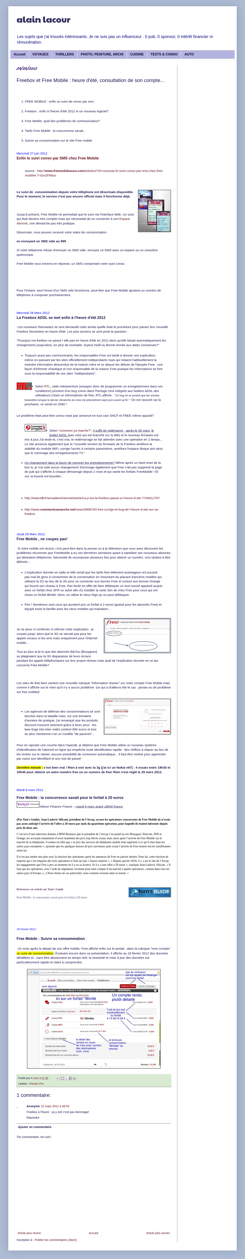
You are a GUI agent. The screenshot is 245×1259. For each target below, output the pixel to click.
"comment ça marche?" (75, 430)
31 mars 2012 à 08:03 (55, 1106)
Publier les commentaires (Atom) (56, 1240)
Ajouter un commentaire (34, 1127)
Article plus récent (29, 1233)
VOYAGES (40, 54)
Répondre (33, 1117)
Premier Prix (36, 1083)
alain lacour (44, 19)
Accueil (20, 54)
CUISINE (137, 54)
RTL (47, 386)
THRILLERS (64, 54)
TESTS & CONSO (164, 54)
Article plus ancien (158, 1233)
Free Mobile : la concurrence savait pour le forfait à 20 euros (52, 897)
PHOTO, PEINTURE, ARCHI (102, 54)
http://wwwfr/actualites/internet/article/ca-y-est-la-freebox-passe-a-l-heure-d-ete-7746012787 (92, 498)
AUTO (189, 54)
